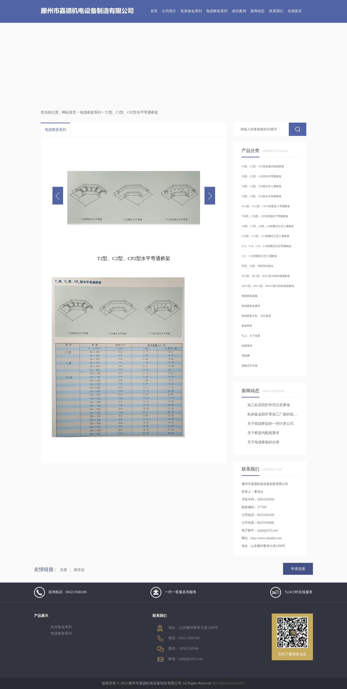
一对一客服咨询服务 (173, 592)
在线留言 (295, 11)
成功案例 (239, 11)
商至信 (79, 570)
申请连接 (298, 569)
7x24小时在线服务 (291, 592)
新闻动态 (258, 11)
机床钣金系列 (191, 11)
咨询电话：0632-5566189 (60, 592)
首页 (154, 11)
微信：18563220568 (178, 649)
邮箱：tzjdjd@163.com (180, 659)
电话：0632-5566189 (178, 638)
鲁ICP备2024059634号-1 (229, 683)
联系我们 (276, 11)
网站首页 (69, 112)
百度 (63, 570)
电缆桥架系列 (216, 11)
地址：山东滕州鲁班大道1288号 (187, 628)
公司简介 (169, 11)
